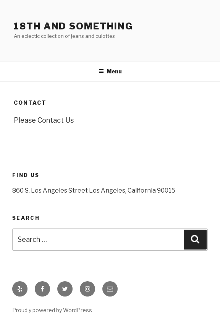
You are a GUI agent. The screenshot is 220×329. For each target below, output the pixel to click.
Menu (110, 71)
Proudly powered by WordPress (52, 310)
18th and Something (73, 26)
